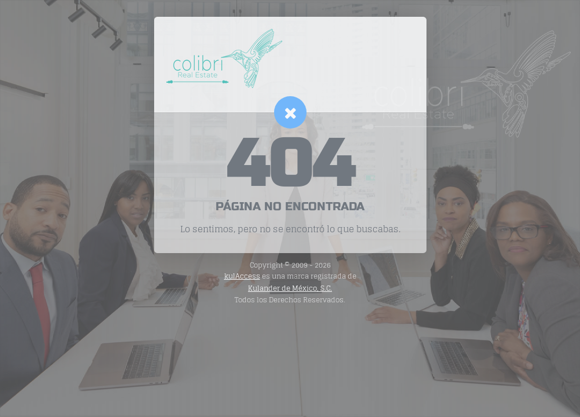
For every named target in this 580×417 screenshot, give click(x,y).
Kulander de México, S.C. (290, 288)
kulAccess (242, 276)
